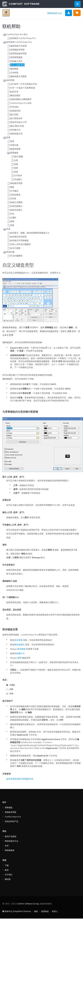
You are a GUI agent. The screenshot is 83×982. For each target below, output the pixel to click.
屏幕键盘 (8, 807)
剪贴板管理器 (10, 812)
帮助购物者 (9, 850)
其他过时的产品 (11, 821)
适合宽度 (18, 640)
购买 (7, 870)
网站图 (8, 879)
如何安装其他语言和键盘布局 (19, 778)
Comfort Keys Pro (13, 816)
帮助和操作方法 (54, 13)
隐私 (36, 911)
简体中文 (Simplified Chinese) (16, 911)
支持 (7, 845)
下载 (7, 865)
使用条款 (45, 911)
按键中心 (20, 653)
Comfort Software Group (27, 903)
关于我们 (8, 874)
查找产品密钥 (10, 836)
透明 (19, 657)
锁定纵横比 (19, 644)
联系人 (55, 911)
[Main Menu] (77, 4)
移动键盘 (21, 648)
